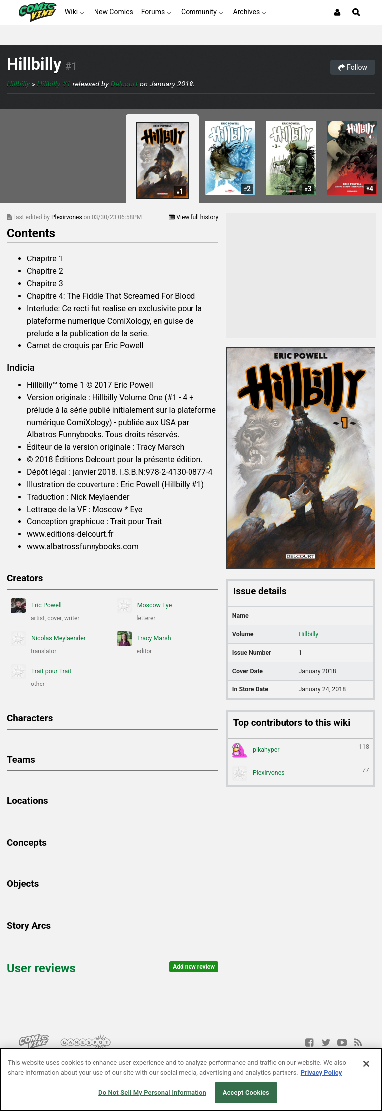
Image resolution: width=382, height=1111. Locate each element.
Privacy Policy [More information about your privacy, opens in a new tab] (321, 1072)
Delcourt (124, 84)
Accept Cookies (246, 1092)
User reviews (41, 968)
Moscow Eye (144, 605)
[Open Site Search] (356, 12)
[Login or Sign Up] (337, 12)
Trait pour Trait (41, 671)
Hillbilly (34, 64)
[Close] (366, 1064)
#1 (71, 66)
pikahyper (300, 750)
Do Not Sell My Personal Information (152, 1092)
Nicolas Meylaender (48, 638)
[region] (191, 1079)
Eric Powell (36, 605)
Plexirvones (67, 217)
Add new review (194, 966)
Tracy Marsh (144, 638)
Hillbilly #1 (54, 84)
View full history (193, 217)
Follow (352, 67)
